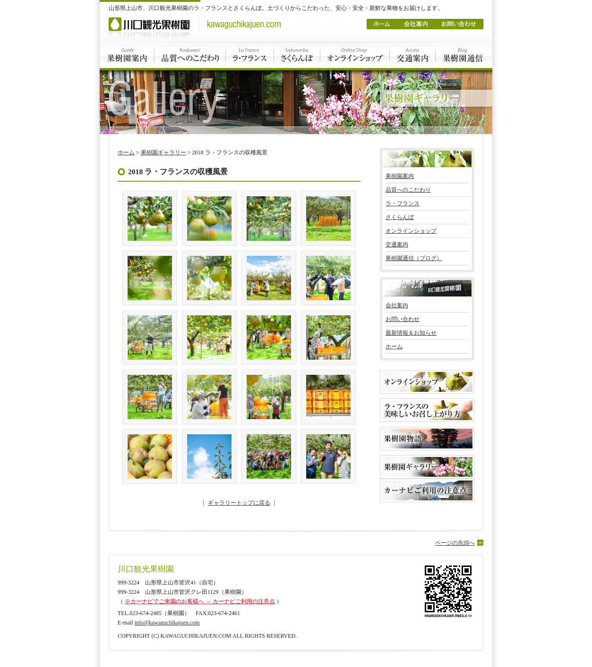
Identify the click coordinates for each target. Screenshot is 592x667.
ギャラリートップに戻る (239, 502)
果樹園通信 (464, 55)
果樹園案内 (127, 55)
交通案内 (413, 55)
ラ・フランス (250, 55)
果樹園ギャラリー (163, 152)
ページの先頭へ (455, 543)
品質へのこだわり (190, 55)
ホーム (382, 21)
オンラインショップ (355, 55)
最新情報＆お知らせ (411, 332)
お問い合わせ (459, 21)
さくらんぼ (297, 55)
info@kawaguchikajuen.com (167, 622)
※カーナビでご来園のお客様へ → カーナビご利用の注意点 (200, 601)
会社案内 (416, 21)
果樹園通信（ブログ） (414, 258)
